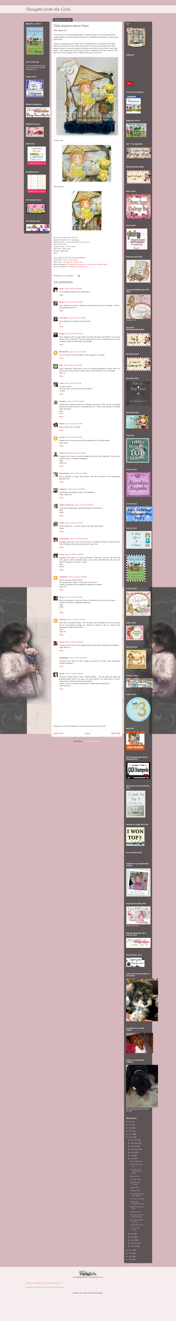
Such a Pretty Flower (135, 1229)
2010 (131, 1256)
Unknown (62, 619)
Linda (61, 383)
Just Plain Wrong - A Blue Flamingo (137, 1216)
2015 (131, 1131)
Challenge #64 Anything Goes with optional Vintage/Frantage (87, 264)
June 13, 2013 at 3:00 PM (74, 642)
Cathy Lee (63, 453)
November (134, 1143)
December (134, 1140)
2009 (131, 1259)
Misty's (62, 302)
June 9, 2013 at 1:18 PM (78, 473)
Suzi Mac (62, 401)
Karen (61, 289)
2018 (131, 1125)
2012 (131, 1250)
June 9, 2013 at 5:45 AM (75, 401)
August (133, 1152)
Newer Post (58, 733)
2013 (131, 1137)
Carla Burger (64, 539)
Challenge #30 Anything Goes (77, 266)
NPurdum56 (63, 352)
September (135, 1149)
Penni (61, 597)
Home (87, 733)
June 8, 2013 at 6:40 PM (73, 302)
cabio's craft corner (66, 505)
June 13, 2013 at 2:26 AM (76, 619)
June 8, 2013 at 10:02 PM (73, 365)
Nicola (61, 674)
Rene (61, 365)
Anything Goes (135, 1190)
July (132, 1155)
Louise (61, 437)
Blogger (100, 1293)
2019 (131, 1122)
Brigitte (62, 334)
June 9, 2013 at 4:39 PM (76, 489)
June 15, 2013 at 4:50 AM (74, 674)
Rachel (62, 424)
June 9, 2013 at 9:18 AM (73, 437)
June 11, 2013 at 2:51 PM (79, 539)
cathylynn (63, 489)
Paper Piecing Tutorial (135, 1183)
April (132, 1237)
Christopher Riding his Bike (136, 1221)
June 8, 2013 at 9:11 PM (77, 352)
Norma (61, 554)
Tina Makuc (63, 577)
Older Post (115, 733)
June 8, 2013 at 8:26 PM (74, 334)
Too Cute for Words (137, 1199)
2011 (131, 1253)
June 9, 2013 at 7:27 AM (73, 424)
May (132, 1234)
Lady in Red (134, 1187)
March (133, 1240)
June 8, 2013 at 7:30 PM (76, 318)
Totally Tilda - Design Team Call (137, 1203)
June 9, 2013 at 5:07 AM (72, 383)
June (132, 1158)
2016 (131, 1128)
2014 (131, 1134)
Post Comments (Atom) (91, 741)
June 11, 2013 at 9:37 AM (74, 523)
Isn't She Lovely (135, 1179)
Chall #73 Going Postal (70, 260)
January (134, 1246)
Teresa (61, 642)
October (134, 1146)
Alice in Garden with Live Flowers (137, 1195)
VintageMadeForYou (95, 1277)
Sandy (61, 523)
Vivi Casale (63, 318)
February (134, 1243)
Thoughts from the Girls (48, 9)
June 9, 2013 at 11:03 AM (76, 453)
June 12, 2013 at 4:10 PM (78, 577)
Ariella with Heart (136, 1161)
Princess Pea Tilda (136, 1225)
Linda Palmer (64, 473)
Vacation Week (135, 1212)
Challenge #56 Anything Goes (72, 262)
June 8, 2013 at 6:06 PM (73, 289)
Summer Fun (134, 1176)
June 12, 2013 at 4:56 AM (74, 554)
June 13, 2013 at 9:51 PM (78, 658)
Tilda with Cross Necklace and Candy (136, 1171)
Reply (61, 295)
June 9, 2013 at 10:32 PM (84, 505)
